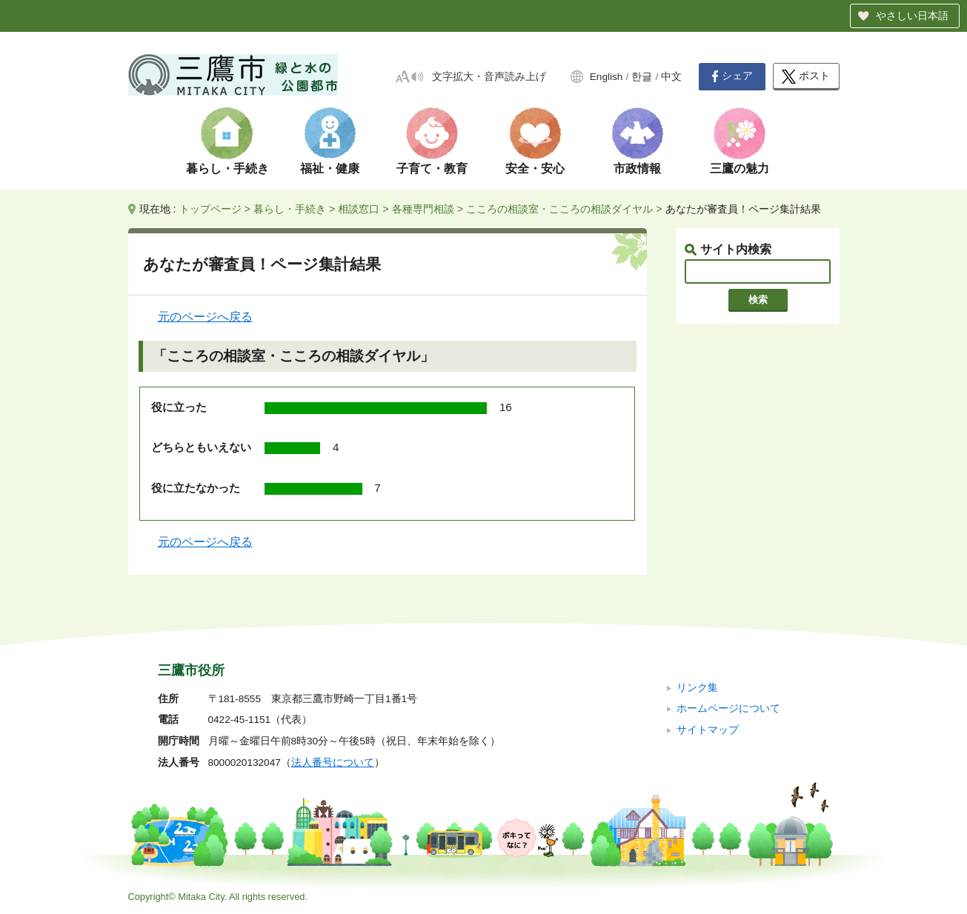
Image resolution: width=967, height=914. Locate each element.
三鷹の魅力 (739, 168)
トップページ (210, 209)
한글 (641, 76)
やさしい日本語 (912, 15)
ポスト (806, 77)
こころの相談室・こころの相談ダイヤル (559, 209)
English (606, 76)
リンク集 (697, 687)
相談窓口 (358, 209)
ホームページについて (728, 708)
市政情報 (637, 168)
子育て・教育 (432, 168)
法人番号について (332, 762)
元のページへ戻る (205, 316)
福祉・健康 (329, 168)
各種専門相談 (423, 209)
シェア (732, 76)
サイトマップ (708, 729)
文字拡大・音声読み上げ (489, 76)
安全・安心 (535, 168)
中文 (671, 76)
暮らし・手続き (227, 168)
